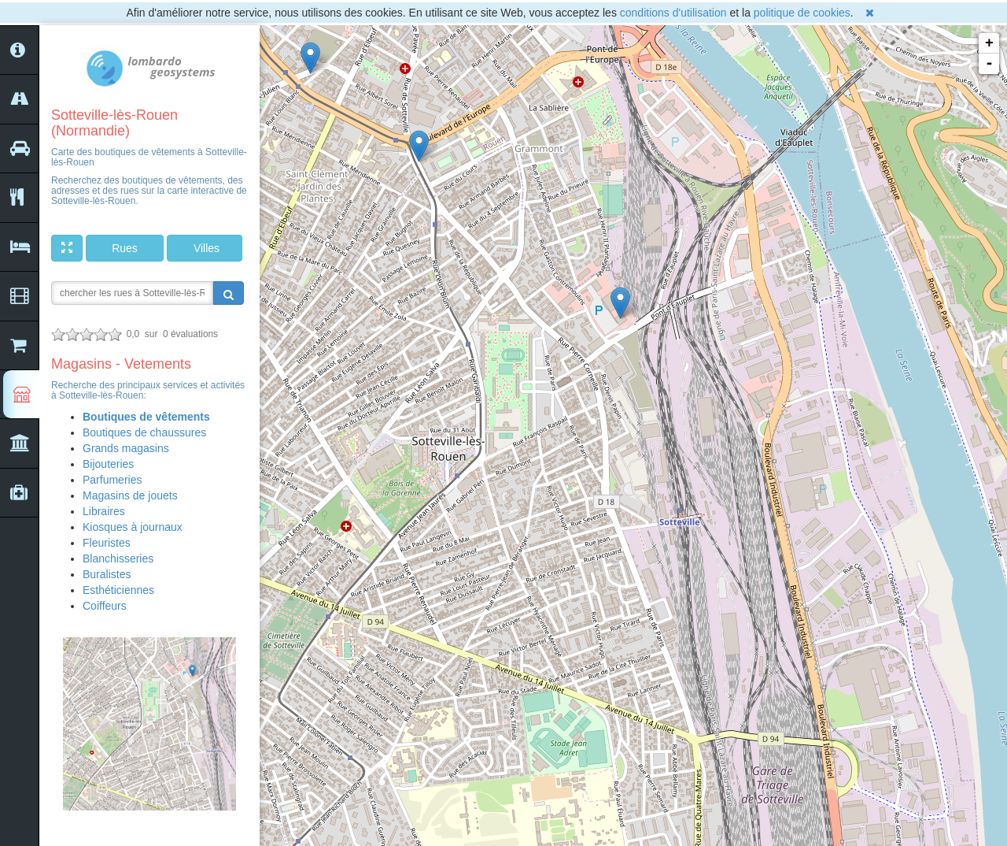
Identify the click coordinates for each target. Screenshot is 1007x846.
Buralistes (107, 574)
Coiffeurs (105, 605)
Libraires (104, 511)
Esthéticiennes (118, 590)
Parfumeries (112, 479)
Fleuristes (107, 542)
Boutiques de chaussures (144, 432)
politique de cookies (802, 12)
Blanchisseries (118, 558)
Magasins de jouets (130, 495)
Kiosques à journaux (133, 527)
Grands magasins (126, 448)
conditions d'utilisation (673, 12)
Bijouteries (108, 464)
